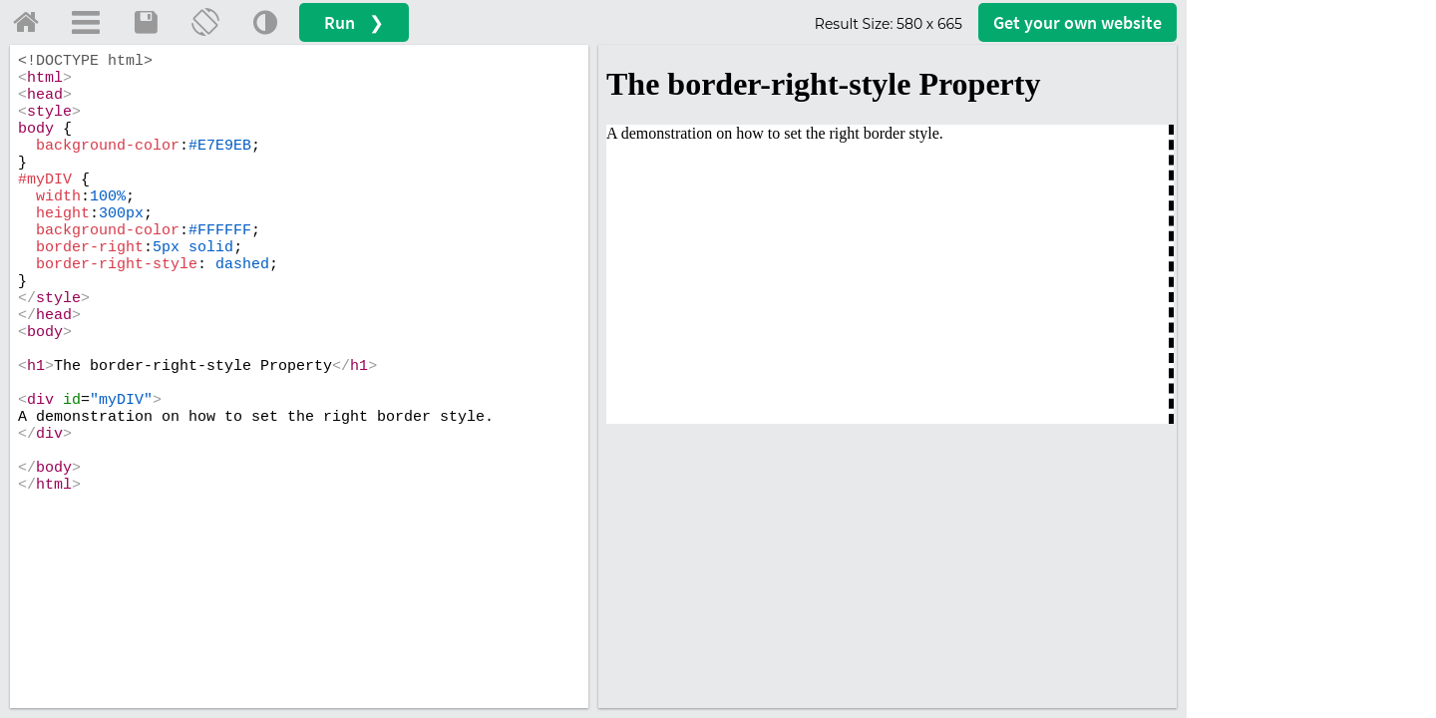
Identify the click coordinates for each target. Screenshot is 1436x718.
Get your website (1077, 22)
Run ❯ (354, 22)
